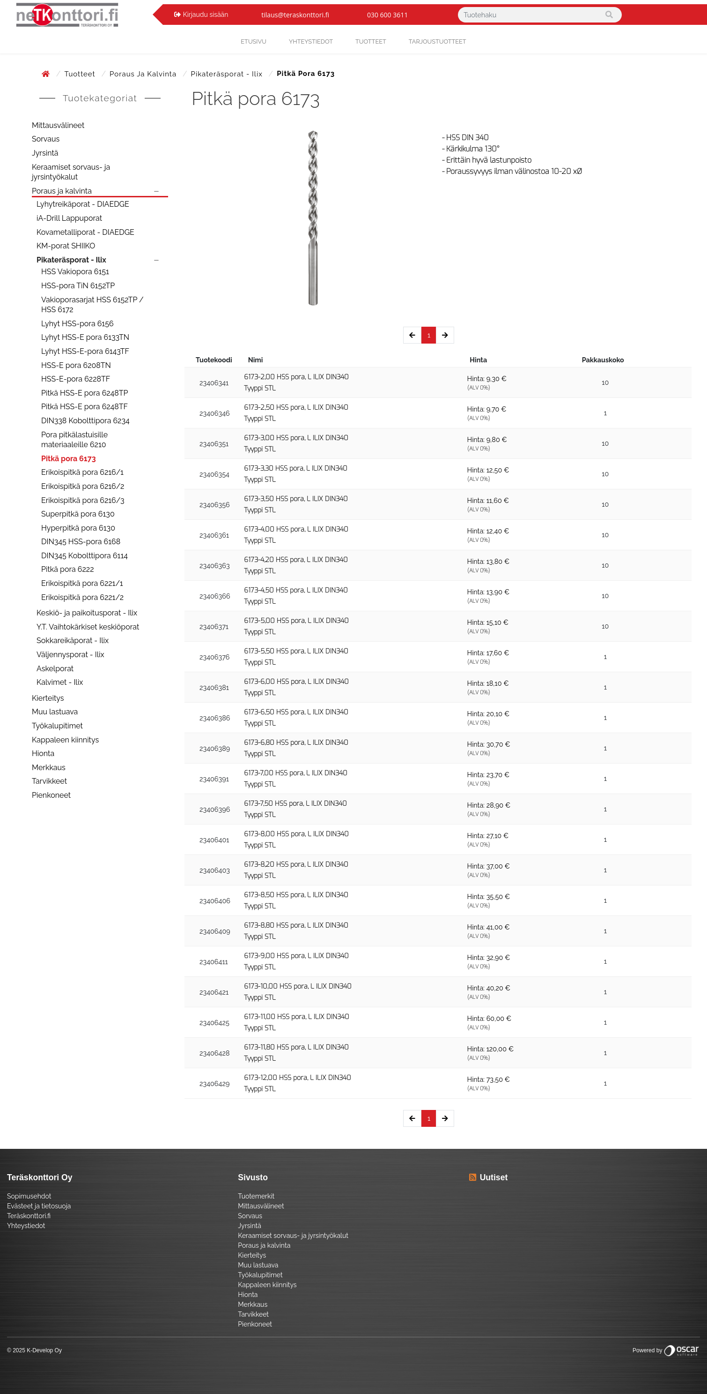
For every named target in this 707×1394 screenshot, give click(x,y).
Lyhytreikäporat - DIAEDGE (83, 204)
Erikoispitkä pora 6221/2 (82, 597)
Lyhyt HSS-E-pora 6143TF (85, 351)
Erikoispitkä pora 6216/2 (82, 486)
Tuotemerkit (256, 1196)
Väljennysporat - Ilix (70, 654)
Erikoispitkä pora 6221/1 (82, 583)
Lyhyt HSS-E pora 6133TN (85, 337)
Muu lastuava (55, 711)
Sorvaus (45, 139)
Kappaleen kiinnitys (65, 739)
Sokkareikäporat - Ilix (73, 640)
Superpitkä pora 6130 (78, 514)
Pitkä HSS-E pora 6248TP (84, 393)
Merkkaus (49, 767)
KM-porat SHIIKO (66, 245)
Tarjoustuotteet (437, 41)
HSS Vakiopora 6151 (75, 271)
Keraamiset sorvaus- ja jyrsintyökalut (71, 172)
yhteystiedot (311, 41)
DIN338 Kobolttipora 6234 (85, 420)
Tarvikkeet (49, 781)
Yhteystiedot (26, 1225)
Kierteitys (48, 698)
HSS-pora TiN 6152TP (78, 285)
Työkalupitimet (57, 725)
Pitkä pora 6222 (67, 569)
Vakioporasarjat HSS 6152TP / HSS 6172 (92, 305)
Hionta (43, 753)
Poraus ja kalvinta (144, 74)
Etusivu (253, 41)
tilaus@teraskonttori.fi (295, 14)
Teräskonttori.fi (29, 1216)
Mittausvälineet (58, 125)
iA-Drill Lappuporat (69, 218)
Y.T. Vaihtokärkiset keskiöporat (88, 626)
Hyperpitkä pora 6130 (78, 528)
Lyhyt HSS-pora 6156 (77, 323)
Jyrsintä (45, 153)
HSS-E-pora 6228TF (75, 379)
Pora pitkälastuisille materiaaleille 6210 (74, 440)
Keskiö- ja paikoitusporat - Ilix (87, 612)
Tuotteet (370, 41)
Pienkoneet (51, 795)
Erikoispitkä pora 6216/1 (82, 472)
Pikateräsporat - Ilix (228, 74)
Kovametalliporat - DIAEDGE (85, 232)
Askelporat (55, 668)
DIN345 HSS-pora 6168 (80, 541)
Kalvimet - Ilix (60, 682)
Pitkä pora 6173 (68, 458)
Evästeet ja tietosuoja (39, 1206)
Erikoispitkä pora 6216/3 (83, 500)
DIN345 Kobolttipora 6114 (84, 555)
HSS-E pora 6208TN (76, 365)
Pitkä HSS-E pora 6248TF (84, 406)
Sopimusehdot (29, 1196)
